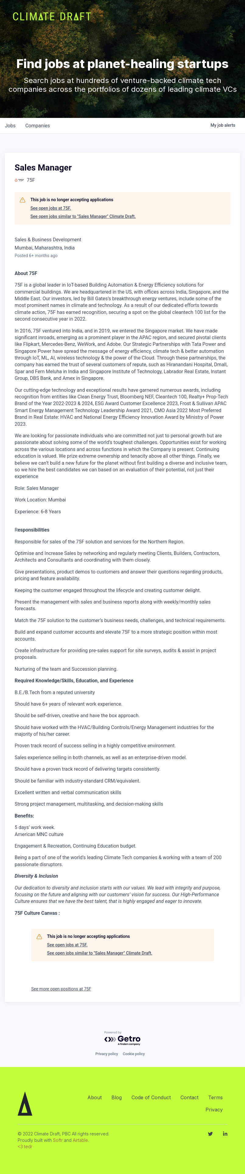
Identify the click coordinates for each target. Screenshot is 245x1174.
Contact (189, 1097)
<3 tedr (25, 1146)
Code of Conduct (151, 1097)
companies (37, 126)
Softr (58, 1140)
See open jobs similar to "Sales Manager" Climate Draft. (83, 216)
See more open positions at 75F (61, 988)
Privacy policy (106, 1054)
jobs (10, 126)
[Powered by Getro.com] (122, 1038)
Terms (215, 1097)
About (94, 1097)
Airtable (80, 1140)
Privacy (214, 1110)
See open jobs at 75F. (50, 208)
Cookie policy (134, 1054)
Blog (116, 1097)
